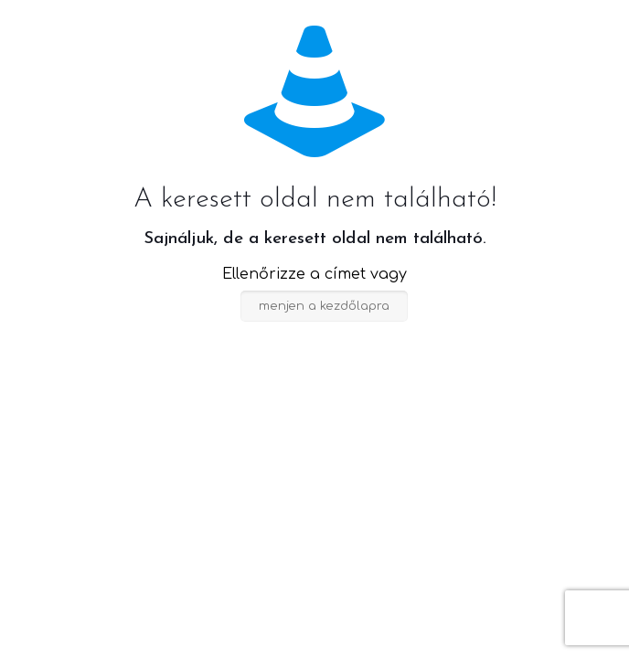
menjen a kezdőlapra (324, 306)
